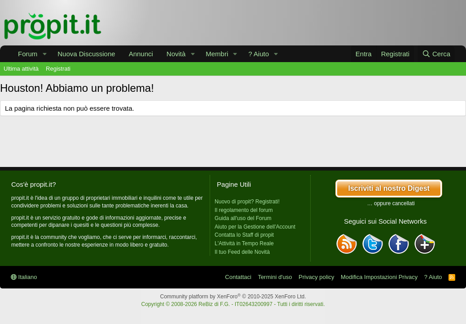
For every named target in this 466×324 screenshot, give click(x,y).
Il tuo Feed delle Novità (242, 252)
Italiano (24, 277)
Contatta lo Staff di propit (244, 235)
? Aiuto (258, 54)
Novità (176, 54)
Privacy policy (316, 277)
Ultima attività (21, 68)
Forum (27, 54)
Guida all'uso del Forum (243, 218)
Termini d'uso (275, 277)
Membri (217, 54)
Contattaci (238, 277)
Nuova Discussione (86, 54)
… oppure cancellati (391, 203)
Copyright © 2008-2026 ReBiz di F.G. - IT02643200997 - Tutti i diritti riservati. (233, 304)
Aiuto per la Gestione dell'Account (255, 227)
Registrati (58, 68)
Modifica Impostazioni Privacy (379, 277)
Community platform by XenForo (233, 296)
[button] (44, 53)
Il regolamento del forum (244, 210)
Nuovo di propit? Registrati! (247, 201)
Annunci (141, 54)
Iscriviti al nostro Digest (388, 188)
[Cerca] (436, 53)
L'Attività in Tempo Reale (244, 243)
